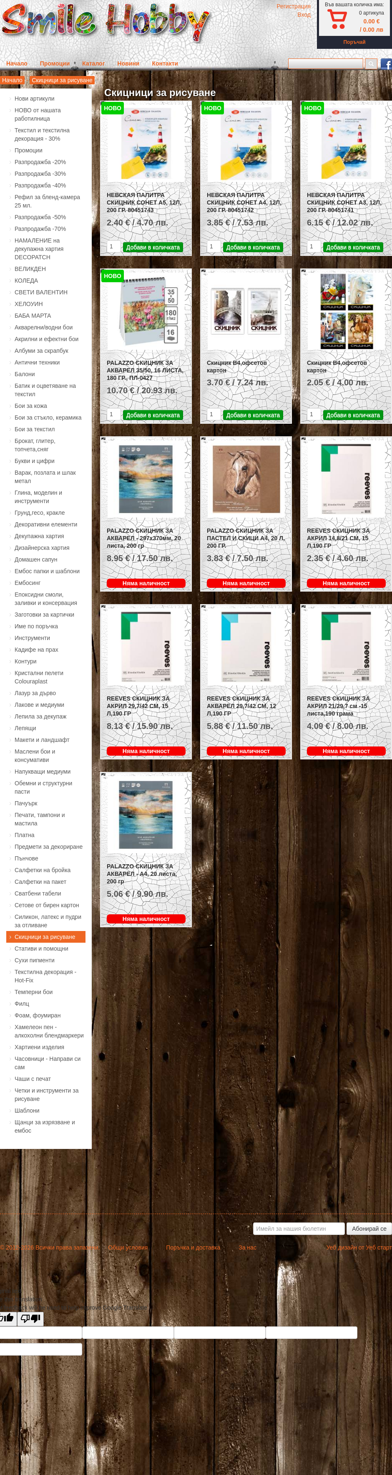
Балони (25, 374)
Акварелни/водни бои (44, 327)
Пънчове (26, 858)
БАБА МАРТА (33, 315)
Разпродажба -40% (40, 185)
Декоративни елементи (46, 524)
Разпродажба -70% (40, 228)
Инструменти (32, 638)
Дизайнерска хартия (42, 547)
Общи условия (128, 1247)
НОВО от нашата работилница (38, 114)
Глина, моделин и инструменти (38, 496)
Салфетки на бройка (42, 870)
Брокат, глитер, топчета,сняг (35, 445)
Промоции (55, 63)
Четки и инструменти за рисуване (47, 1094)
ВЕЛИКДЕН (30, 269)
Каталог (93, 63)
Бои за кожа (31, 405)
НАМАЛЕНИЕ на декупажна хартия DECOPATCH (39, 249)
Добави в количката (153, 247)
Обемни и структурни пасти (43, 787)
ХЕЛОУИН (29, 304)
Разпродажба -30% (40, 173)
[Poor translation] (30, 1319)
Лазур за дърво (35, 693)
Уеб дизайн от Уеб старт (359, 1247)
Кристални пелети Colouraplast (39, 677)
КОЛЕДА (26, 280)
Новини (129, 63)
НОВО (112, 108)
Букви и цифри (35, 461)
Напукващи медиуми (42, 771)
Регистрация (293, 6)
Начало (17, 63)
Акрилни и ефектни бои (46, 339)
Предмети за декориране (49, 846)
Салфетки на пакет (40, 881)
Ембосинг (27, 582)
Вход (304, 14)
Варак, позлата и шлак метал (45, 476)
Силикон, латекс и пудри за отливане (48, 921)
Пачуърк (26, 803)
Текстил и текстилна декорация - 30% (42, 134)
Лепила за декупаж (40, 716)
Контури (26, 661)
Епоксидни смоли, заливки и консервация (46, 598)
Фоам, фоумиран (37, 1015)
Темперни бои (34, 992)
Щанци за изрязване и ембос (45, 1126)
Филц (22, 1003)
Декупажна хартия (39, 536)
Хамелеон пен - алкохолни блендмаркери (49, 1031)
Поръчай (354, 42)
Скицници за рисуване (62, 80)
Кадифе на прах (36, 649)
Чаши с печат (33, 1078)
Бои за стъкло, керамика (48, 417)
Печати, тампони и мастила (40, 819)
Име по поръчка (36, 626)
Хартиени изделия (39, 1047)
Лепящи (25, 728)
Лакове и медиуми (39, 704)
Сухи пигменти (35, 960)
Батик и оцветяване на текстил (45, 389)
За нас (247, 1247)
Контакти (165, 63)
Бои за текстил (35, 429)
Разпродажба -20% (40, 162)
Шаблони (27, 1110)
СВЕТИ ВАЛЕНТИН (41, 292)
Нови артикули (35, 98)
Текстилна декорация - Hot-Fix (45, 976)
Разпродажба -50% (40, 217)
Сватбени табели (38, 893)
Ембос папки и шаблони (47, 571)
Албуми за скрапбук (41, 350)
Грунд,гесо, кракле (40, 512)
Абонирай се (369, 1228)
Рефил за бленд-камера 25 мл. (47, 201)
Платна (25, 835)
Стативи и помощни (41, 948)
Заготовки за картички (44, 614)
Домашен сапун (36, 559)
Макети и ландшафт (42, 739)
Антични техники (37, 362)
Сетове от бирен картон (47, 905)
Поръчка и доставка (193, 1247)
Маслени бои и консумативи (35, 755)
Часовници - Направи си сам (47, 1062)
